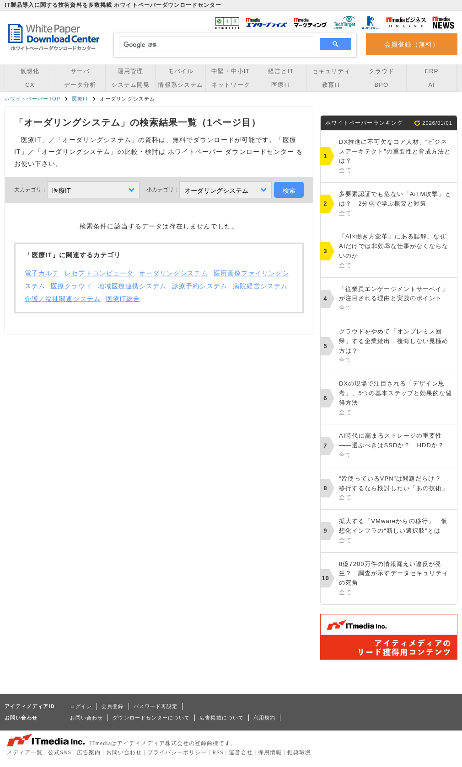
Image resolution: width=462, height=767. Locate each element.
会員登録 (113, 706)
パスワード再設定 (156, 706)
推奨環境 (299, 752)
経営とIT (281, 71)
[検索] (215, 45)
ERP (432, 71)
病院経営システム (260, 286)
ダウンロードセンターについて (151, 717)
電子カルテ (42, 273)
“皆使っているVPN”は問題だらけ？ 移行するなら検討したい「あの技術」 (395, 489)
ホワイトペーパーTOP (32, 98)
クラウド (381, 71)
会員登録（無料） (412, 44)
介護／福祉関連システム (63, 298)
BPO (381, 84)
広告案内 (89, 752)
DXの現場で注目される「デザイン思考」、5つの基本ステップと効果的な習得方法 (395, 398)
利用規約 (264, 717)
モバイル (180, 71)
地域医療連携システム (132, 286)
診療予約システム (199, 286)
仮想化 (29, 71)
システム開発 (130, 84)
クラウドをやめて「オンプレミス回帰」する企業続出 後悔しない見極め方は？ (395, 346)
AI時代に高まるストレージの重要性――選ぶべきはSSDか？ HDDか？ (395, 446)
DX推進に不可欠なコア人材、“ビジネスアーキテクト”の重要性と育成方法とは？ (395, 156)
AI (431, 84)
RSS (218, 752)
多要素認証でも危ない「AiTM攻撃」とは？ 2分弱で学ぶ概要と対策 (395, 204)
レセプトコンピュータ (99, 273)
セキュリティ (331, 71)
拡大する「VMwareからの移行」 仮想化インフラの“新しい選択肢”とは (395, 531)
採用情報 (270, 752)
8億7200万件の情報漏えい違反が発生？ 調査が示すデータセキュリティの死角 (395, 579)
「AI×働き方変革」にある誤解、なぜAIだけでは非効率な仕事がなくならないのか (395, 251)
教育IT (331, 84)
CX (29, 84)
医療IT (280, 84)
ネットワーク (230, 84)
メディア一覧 (25, 752)
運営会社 (240, 752)
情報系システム (180, 84)
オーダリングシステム (173, 273)
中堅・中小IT (230, 71)
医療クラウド (71, 286)
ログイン (81, 706)
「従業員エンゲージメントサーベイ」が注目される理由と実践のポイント (395, 299)
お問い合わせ (86, 717)
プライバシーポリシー (177, 752)
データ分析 (80, 84)
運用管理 (130, 71)
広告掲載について (221, 717)
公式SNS (59, 752)
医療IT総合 (123, 298)
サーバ (80, 71)
